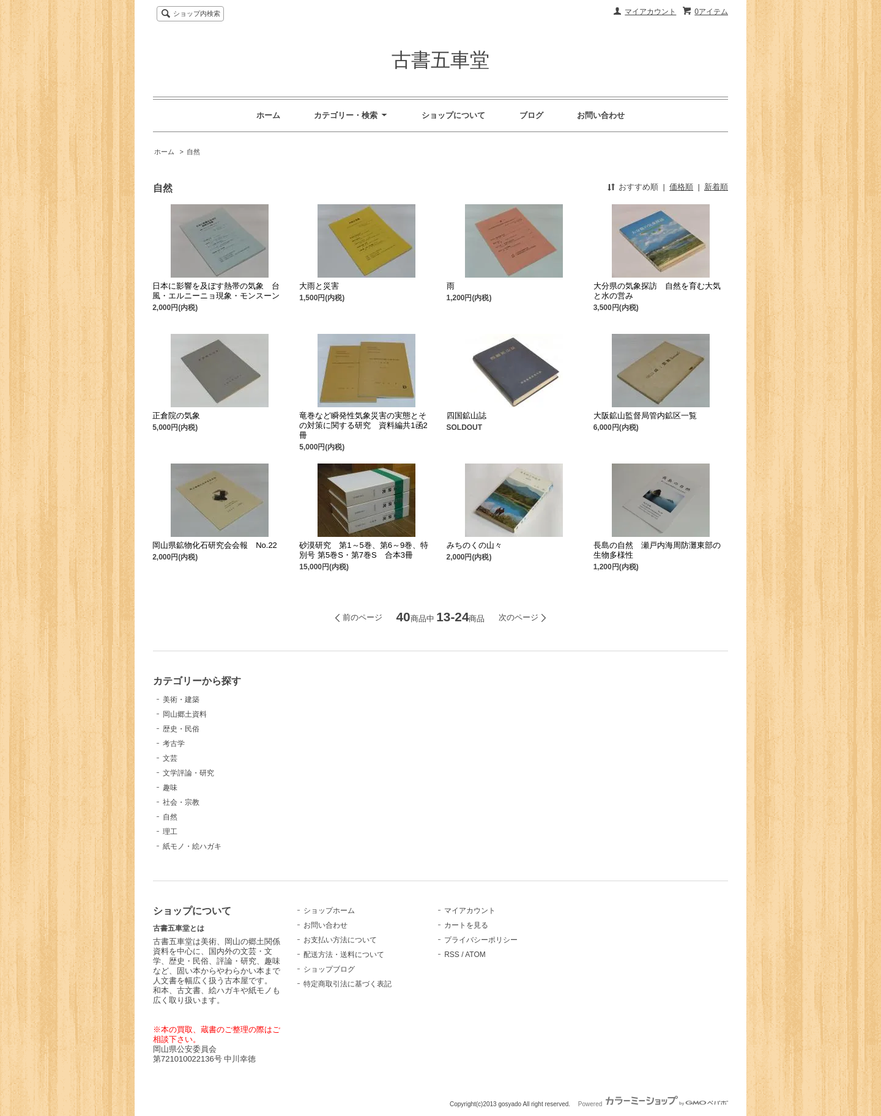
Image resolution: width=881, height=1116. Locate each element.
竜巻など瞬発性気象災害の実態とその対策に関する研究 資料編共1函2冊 (363, 425)
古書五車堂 (440, 60)
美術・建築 (181, 699)
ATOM (475, 954)
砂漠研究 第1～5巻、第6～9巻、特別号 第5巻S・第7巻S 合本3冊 (363, 550)
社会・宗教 (181, 802)
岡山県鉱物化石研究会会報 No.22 (214, 545)
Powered (653, 1104)
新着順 (716, 186)
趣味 (170, 787)
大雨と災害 (319, 285)
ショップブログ (329, 969)
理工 (170, 831)
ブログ (531, 115)
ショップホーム (329, 910)
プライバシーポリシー (481, 940)
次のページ (518, 617)
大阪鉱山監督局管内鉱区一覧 (645, 415)
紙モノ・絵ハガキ (192, 846)
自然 (193, 151)
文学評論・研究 (188, 773)
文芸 (170, 758)
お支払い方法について (340, 940)
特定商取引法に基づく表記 (347, 984)
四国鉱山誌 (466, 415)
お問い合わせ (601, 115)
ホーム (268, 115)
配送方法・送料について (343, 954)
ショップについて (453, 115)
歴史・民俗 (181, 729)
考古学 (174, 743)
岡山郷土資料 (185, 714)
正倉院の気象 (176, 415)
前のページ (362, 617)
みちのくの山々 (474, 545)
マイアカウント (650, 11)
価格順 (681, 186)
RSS (451, 954)
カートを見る (466, 925)
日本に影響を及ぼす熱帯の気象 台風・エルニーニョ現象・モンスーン (216, 290)
